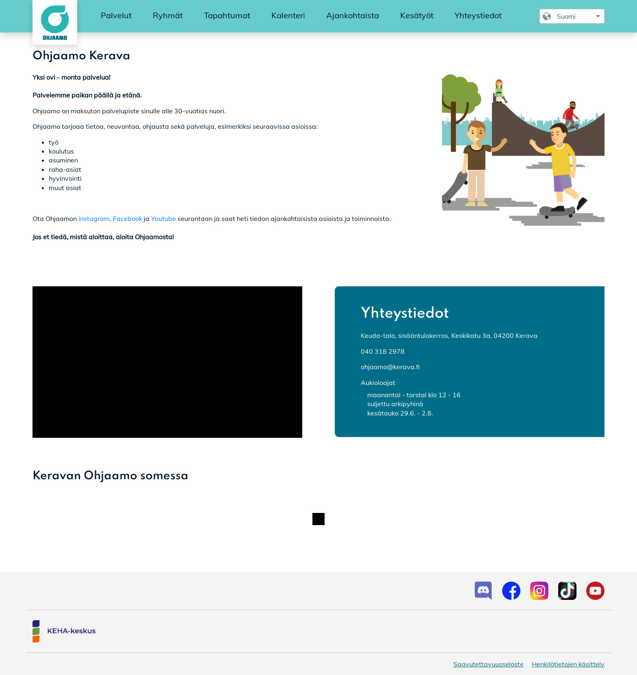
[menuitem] (116, 16)
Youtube (163, 218)
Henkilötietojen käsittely (568, 664)
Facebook (127, 218)
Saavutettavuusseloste (488, 664)
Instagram (94, 218)
